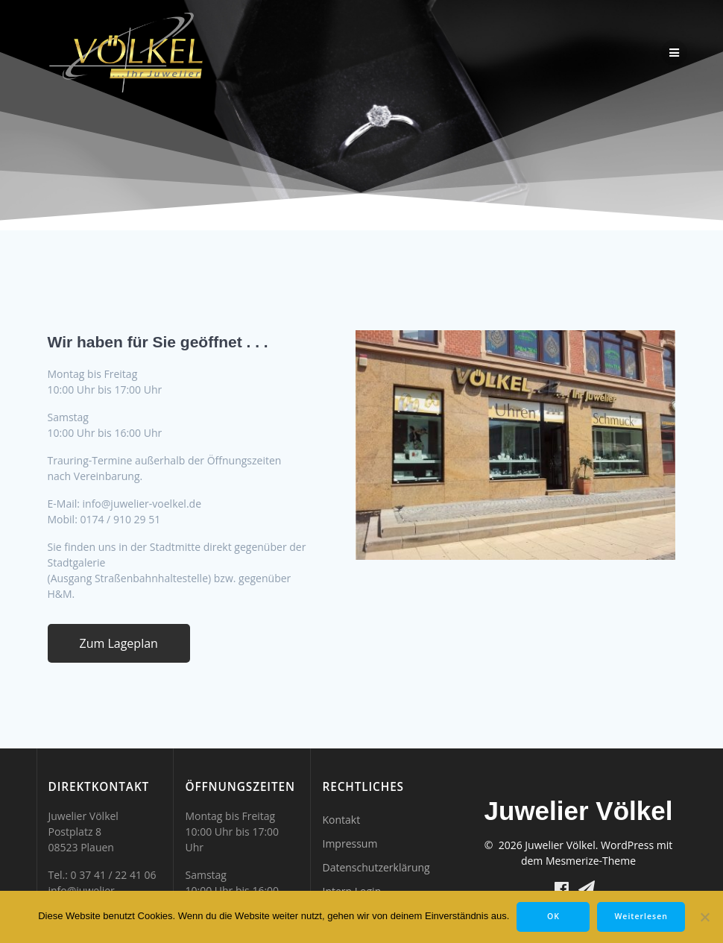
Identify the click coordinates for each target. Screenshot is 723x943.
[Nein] (704, 916)
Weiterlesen (640, 916)
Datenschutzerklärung (375, 867)
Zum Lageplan (119, 643)
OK (553, 916)
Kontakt (341, 820)
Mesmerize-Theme (591, 861)
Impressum (349, 843)
